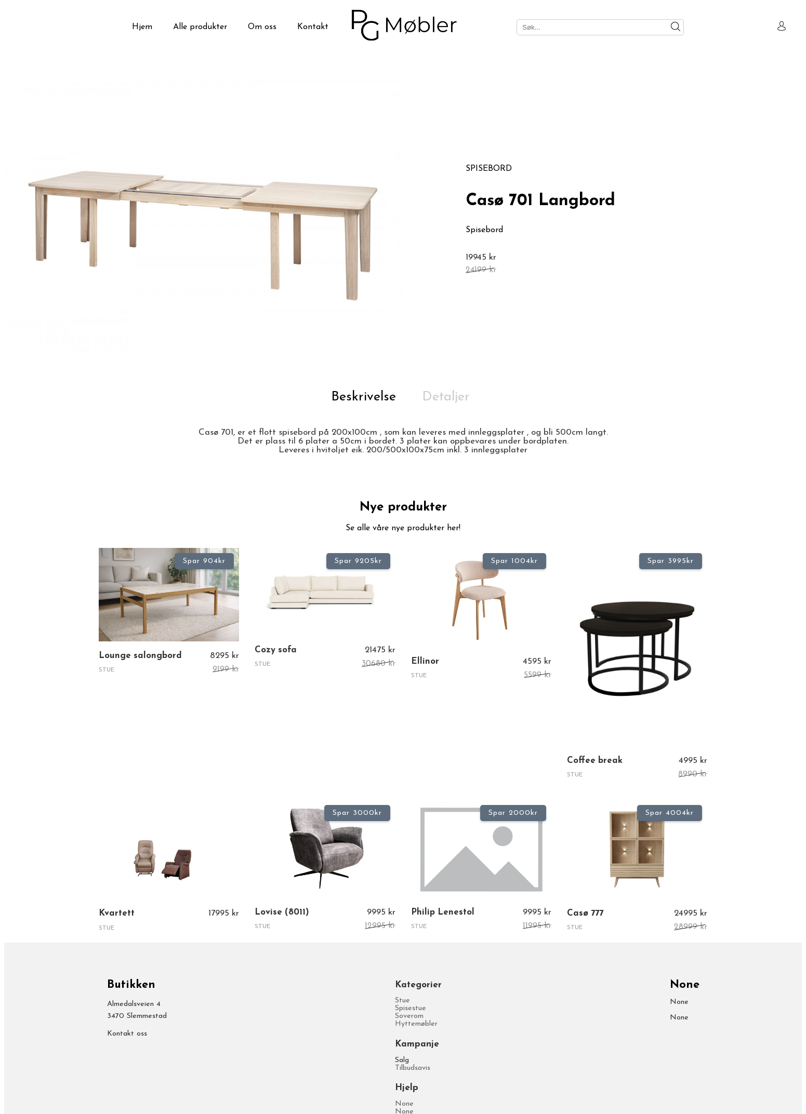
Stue (402, 1000)
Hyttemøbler (416, 1024)
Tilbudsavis (412, 1068)
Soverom (409, 1016)
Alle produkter (200, 27)
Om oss (262, 27)
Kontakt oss (127, 1034)
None (404, 1104)
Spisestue (410, 1008)
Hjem (142, 27)
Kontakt (312, 27)
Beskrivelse (363, 397)
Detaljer (446, 397)
